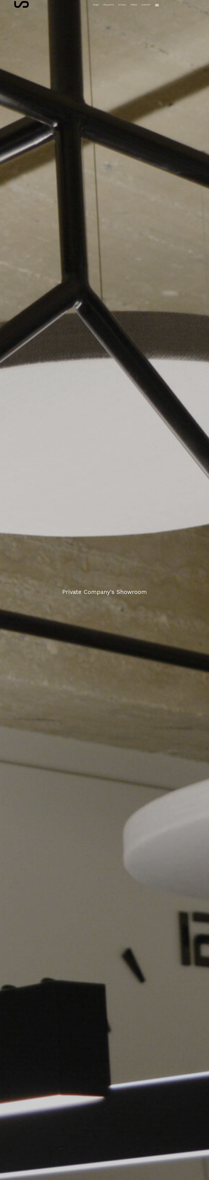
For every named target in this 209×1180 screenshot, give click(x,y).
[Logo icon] (21, 4)
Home (96, 5)
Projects (108, 5)
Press (133, 5)
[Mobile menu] (157, 5)
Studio (122, 5)
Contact (146, 5)
